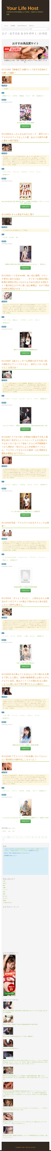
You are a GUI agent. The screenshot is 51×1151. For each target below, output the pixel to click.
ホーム (6, 25)
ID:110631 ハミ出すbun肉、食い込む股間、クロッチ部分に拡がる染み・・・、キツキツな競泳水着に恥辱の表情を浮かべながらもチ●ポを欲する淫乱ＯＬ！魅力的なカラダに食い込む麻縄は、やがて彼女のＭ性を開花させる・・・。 (25, 282)
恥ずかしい (15, 484)
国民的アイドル (7, 95)
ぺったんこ (22, 715)
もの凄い (28, 790)
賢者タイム (5, 560)
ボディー (35, 790)
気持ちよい (15, 320)
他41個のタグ (43, 484)
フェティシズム (7, 171)
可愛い (4, 887)
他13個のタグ (40, 95)
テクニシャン (16, 171)
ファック (31, 171)
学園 (4, 894)
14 (46, 837)
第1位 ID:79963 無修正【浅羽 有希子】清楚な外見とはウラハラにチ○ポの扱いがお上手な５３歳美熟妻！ (25, 1011)
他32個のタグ (43, 398)
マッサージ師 (6, 715)
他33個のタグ (42, 790)
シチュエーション (22, 557)
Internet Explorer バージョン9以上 (25, 849)
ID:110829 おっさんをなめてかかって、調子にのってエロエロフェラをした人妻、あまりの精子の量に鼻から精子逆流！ (25, 137)
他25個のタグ (13, 560)
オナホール (24, 171)
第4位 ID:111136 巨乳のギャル (11, 1048)
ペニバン (38, 171)
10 (32, 837)
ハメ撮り (26, 636)
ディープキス (6, 398)
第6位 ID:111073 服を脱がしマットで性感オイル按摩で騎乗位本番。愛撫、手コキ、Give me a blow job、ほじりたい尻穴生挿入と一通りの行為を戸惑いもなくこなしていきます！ (25, 1077)
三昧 (4, 881)
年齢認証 (21, 95)
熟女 (4, 885)
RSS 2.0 (31, 25)
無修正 (4, 900)
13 (42, 837)
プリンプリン (33, 557)
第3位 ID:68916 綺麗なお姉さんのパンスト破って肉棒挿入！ (18, 1036)
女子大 (4, 831)
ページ (4, 837)
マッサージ (14, 790)
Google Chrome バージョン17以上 (19, 850)
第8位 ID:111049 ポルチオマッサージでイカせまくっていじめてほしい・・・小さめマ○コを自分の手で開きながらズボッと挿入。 (25, 1108)
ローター (36, 398)
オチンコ (37, 320)
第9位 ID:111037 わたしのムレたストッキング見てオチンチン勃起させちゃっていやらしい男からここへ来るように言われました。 (25, 1122)
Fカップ (28, 95)
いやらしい (30, 715)
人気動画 (12, 25)
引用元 (6, 88)
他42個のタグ (6, 718)
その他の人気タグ (7, 902)
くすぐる (29, 484)
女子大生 (15, 95)
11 (36, 837)
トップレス (14, 398)
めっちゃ (32, 636)
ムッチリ (30, 320)
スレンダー (22, 398)
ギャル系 (5, 237)
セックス (36, 484)
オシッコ (29, 398)
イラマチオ (23, 320)
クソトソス (5, 636)
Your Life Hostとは (22, 25)
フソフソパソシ (7, 484)
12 (39, 837)
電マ (17, 237)
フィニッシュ (41, 557)
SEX (33, 95)
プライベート (6, 790)
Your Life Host (22, 8)
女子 (14, 831)
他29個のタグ (6, 174)
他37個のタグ (6, 322)
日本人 (4, 883)
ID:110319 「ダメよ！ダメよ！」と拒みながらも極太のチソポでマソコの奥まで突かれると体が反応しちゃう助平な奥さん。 (25, 601)
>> (3, 839)
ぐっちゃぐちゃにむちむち (9, 557)
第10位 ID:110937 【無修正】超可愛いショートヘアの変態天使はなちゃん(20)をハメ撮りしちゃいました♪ (25, 1136)
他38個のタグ (40, 636)
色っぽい (5, 896)
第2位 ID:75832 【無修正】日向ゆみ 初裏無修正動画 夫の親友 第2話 (20, 1024)
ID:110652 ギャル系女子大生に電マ (18, 214)
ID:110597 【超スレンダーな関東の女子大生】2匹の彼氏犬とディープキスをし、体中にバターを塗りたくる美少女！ (25, 364)
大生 (9, 831)
